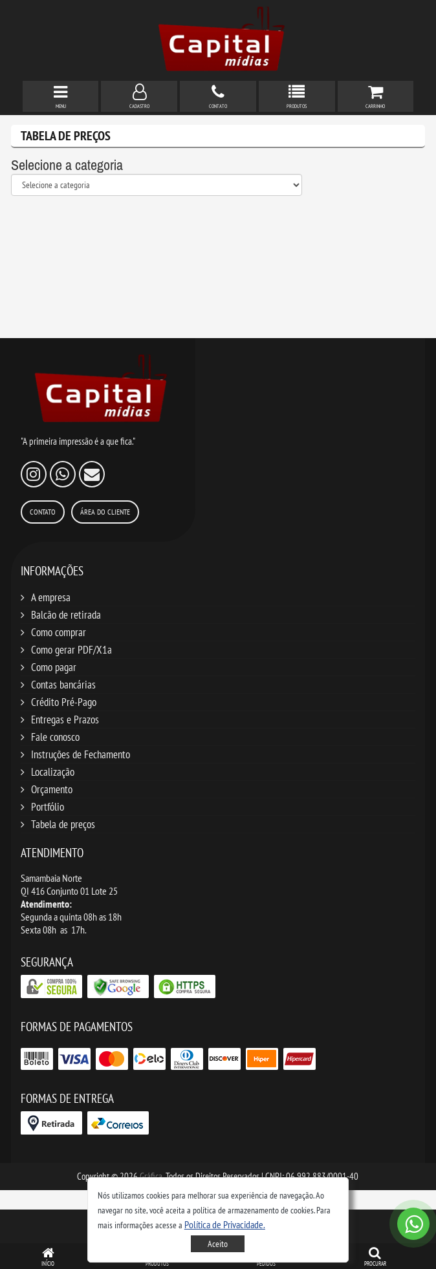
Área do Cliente (105, 512)
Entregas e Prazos (65, 719)
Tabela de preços (63, 824)
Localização (52, 772)
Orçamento (51, 789)
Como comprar (58, 632)
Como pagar (53, 667)
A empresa (51, 597)
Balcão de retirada (66, 615)
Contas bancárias (63, 684)
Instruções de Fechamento (80, 754)
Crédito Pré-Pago (63, 702)
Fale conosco (55, 737)
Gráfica (151, 1176)
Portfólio (47, 807)
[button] (224, 1224)
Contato (43, 512)
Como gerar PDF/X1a (71, 650)
